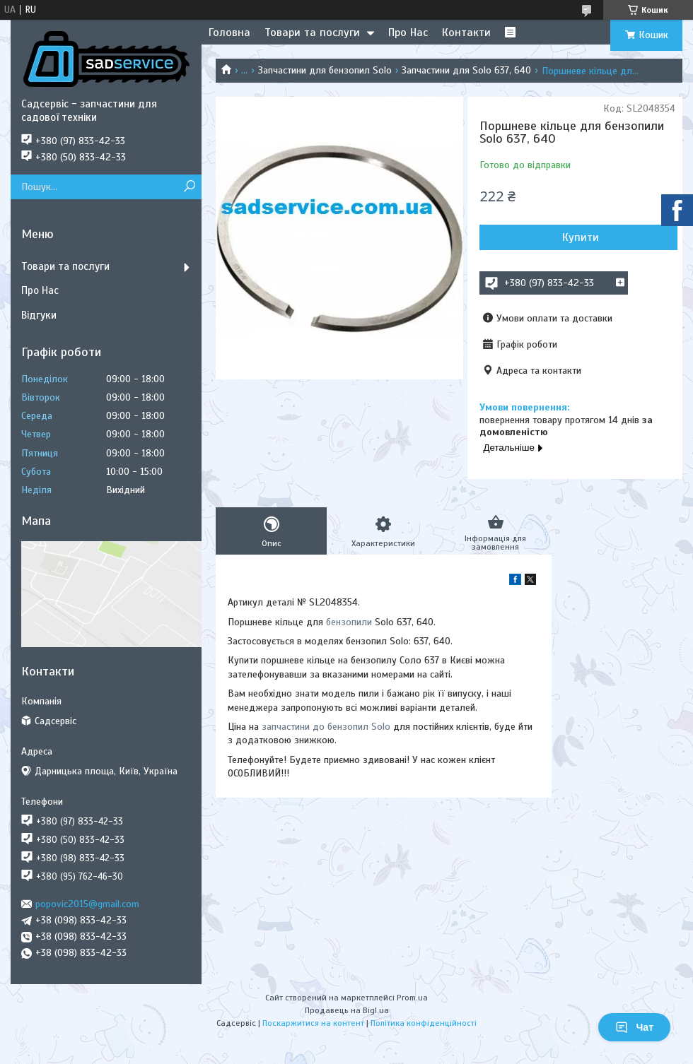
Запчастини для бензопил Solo (325, 70)
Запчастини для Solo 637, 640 (466, 70)
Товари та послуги (312, 32)
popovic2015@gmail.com (87, 904)
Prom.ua (412, 998)
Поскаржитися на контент (313, 1023)
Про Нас (408, 32)
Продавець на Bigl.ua (347, 1010)
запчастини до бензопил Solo (326, 727)
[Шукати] (189, 187)
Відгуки (39, 315)
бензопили (349, 622)
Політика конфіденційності (424, 1023)
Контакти (466, 32)
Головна (229, 32)
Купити (580, 237)
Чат (634, 1027)
